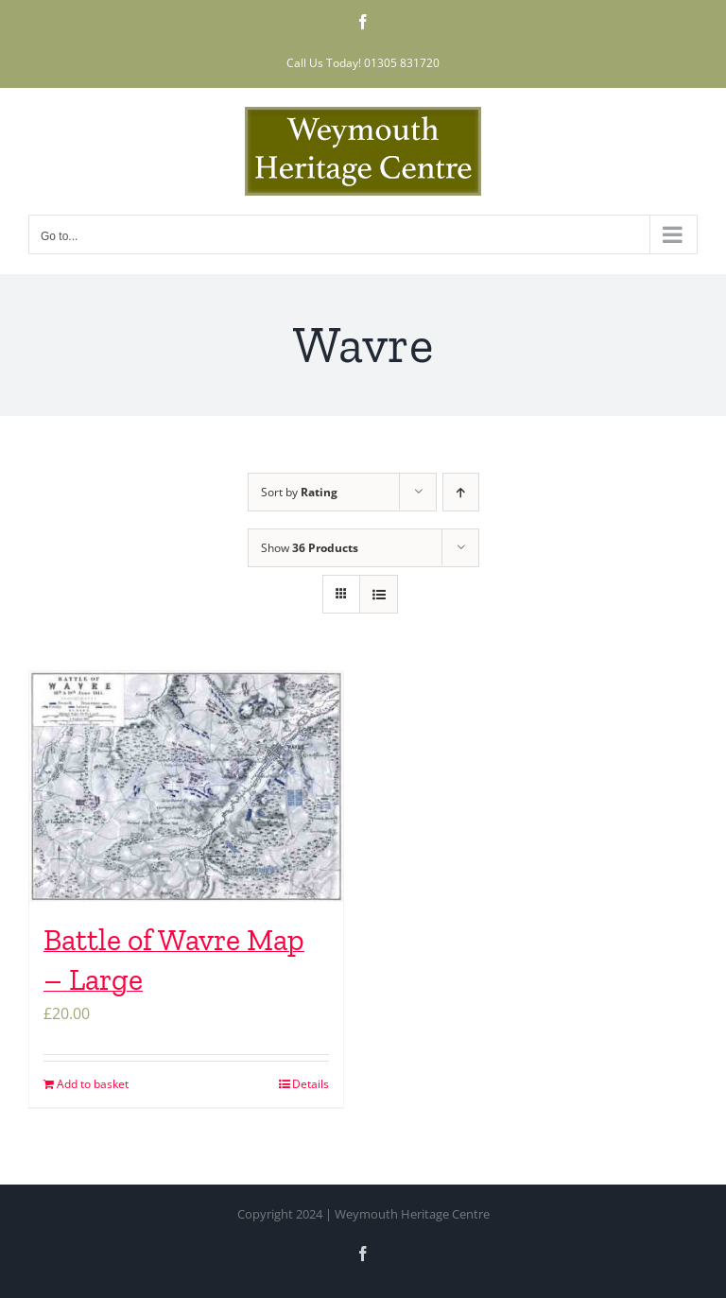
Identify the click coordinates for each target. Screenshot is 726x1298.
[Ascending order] (460, 492)
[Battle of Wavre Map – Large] (186, 786)
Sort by (299, 492)
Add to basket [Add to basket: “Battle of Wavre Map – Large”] (93, 1084)
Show (309, 548)
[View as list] (378, 594)
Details (310, 1084)
